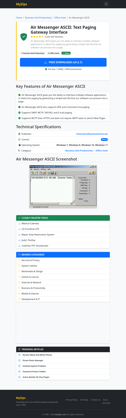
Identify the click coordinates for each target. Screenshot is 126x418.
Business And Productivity (38, 17)
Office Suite (60, 17)
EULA (105, 399)
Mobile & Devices (28, 293)
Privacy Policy (72, 399)
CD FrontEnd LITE (28, 229)
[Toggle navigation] (106, 4)
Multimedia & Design (30, 271)
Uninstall (106, 403)
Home (19, 17)
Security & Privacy (29, 260)
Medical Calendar (28, 223)
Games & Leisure (28, 276)
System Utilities (27, 265)
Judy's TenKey (26, 240)
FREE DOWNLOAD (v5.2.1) (63, 62)
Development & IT (29, 299)
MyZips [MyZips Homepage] (21, 4)
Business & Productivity (31, 288)
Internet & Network (29, 282)
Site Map (84, 399)
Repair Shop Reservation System (36, 234)
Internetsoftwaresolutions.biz (92, 133)
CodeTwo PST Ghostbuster (33, 245)
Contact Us (95, 399)
